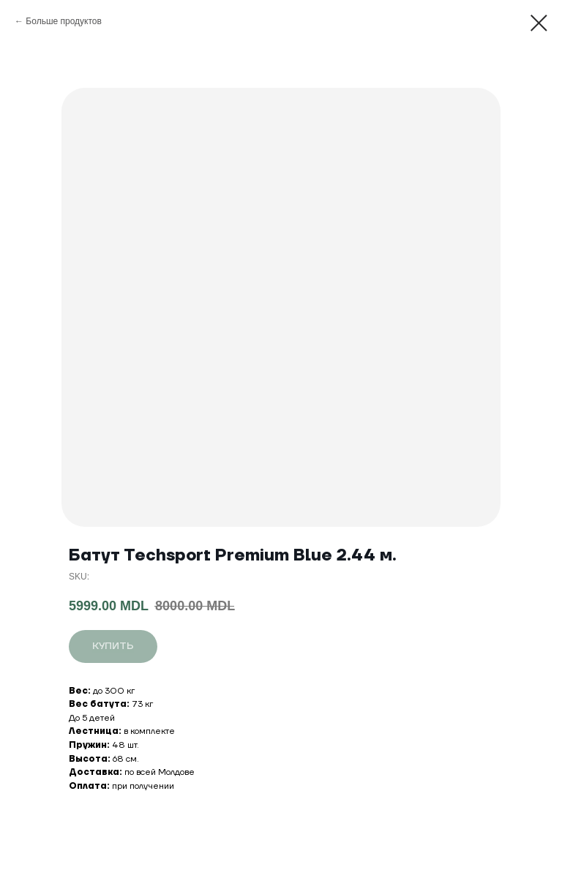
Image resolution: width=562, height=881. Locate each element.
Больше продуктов (64, 21)
